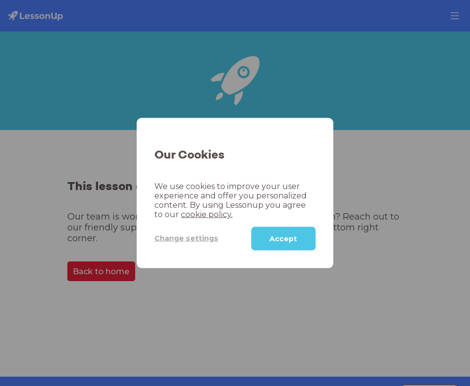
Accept (283, 238)
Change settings (186, 238)
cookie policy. (207, 214)
